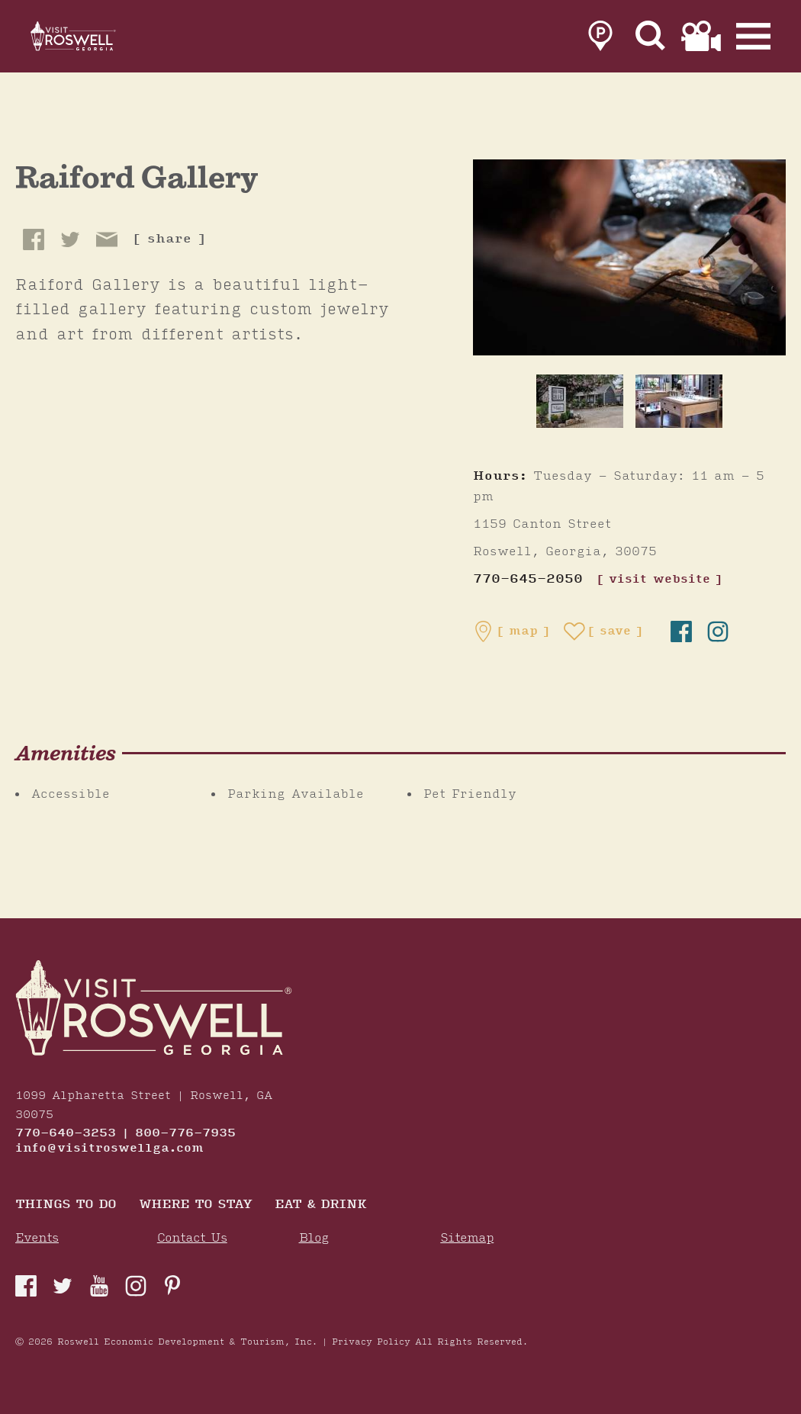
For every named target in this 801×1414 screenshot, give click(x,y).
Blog (314, 1238)
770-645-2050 (528, 579)
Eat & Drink (320, 1205)
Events (37, 1238)
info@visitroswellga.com (109, 1148)
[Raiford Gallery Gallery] (629, 257)
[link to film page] (701, 39)
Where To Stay (195, 1205)
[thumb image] (579, 401)
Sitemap (467, 1238)
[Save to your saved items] (603, 631)
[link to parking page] (600, 39)
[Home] (92, 40)
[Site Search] (650, 39)
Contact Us (192, 1238)
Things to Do (65, 1205)
